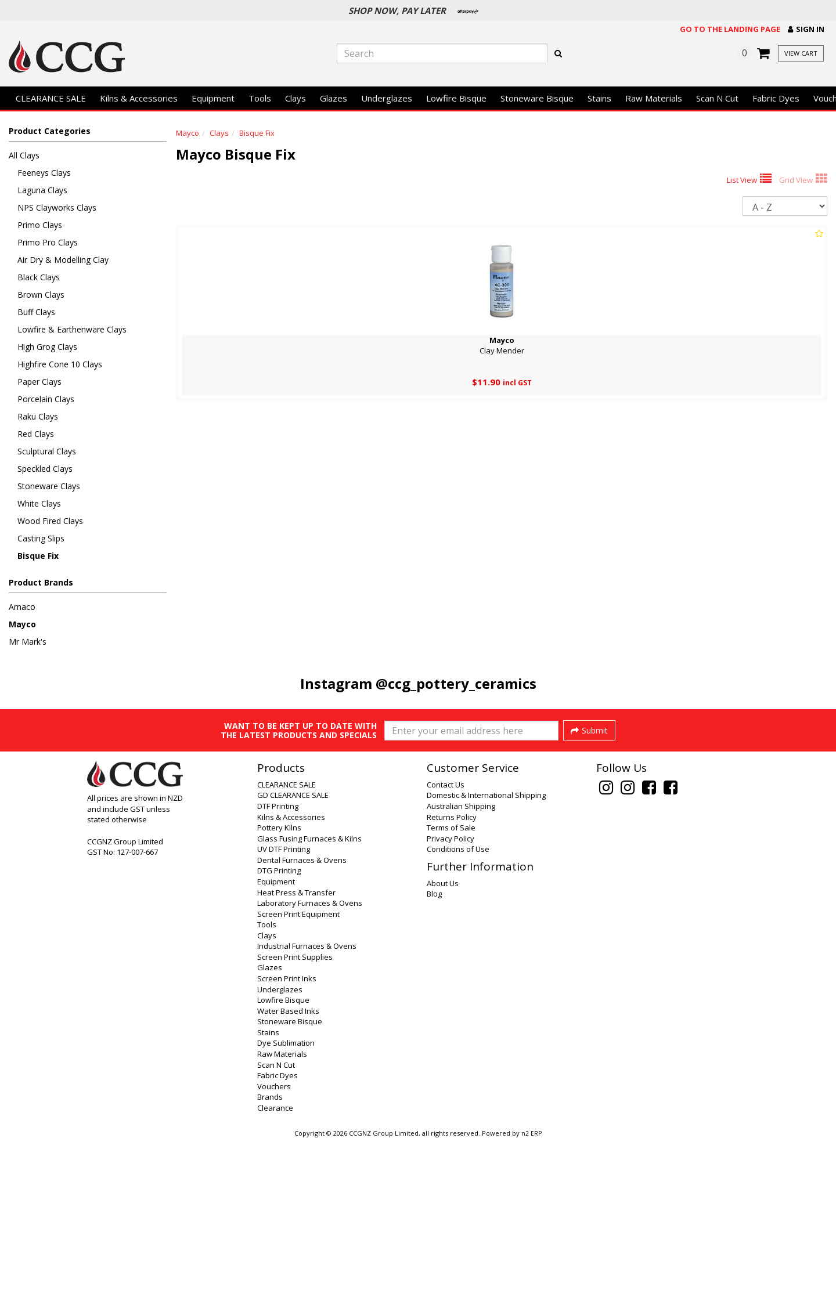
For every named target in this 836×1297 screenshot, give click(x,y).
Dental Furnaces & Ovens (302, 1015)
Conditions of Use (458, 1004)
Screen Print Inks (286, 1134)
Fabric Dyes (775, 98)
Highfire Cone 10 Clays (59, 364)
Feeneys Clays (44, 172)
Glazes (333, 98)
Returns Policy (452, 972)
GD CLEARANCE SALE (293, 950)
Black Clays (38, 277)
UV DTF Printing (283, 1004)
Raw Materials (653, 98)
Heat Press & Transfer (296, 1048)
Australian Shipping (461, 961)
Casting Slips (40, 538)
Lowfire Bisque (456, 98)
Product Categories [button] (50, 130)
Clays (295, 98)
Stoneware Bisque (537, 98)
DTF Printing (277, 961)
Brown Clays (40, 294)
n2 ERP (531, 1289)
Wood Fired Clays (50, 520)
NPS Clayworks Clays (56, 207)
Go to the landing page (730, 29)
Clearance (275, 1263)
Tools (259, 98)
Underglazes (386, 98)
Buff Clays (36, 311)
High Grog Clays (47, 346)
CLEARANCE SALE (51, 98)
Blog (434, 1049)
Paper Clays (39, 381)
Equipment (213, 98)
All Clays (24, 155)
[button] (806, 29)
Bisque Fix (38, 555)
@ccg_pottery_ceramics (456, 683)
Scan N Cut (717, 98)
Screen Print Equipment (298, 1069)
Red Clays (35, 433)
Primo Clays (39, 224)
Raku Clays (37, 416)
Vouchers (274, 1242)
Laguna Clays (42, 190)
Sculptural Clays (46, 451)
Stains (599, 98)
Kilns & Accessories (139, 98)
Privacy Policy (450, 994)
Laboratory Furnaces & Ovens (309, 1058)
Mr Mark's (27, 641)
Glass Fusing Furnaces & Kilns (309, 994)
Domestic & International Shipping (486, 950)
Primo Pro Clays (47, 242)
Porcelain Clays (45, 398)
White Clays (39, 503)
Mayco (22, 624)
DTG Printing (279, 1026)
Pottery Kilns (279, 983)
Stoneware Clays (48, 486)
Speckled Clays (45, 468)
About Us (443, 1039)
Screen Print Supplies (295, 1112)
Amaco (22, 606)
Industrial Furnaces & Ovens (306, 1101)
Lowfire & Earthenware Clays (72, 329)
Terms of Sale (451, 983)
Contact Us (445, 940)
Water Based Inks (288, 1166)
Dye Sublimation (286, 1198)
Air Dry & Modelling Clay (63, 259)
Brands (270, 1252)
